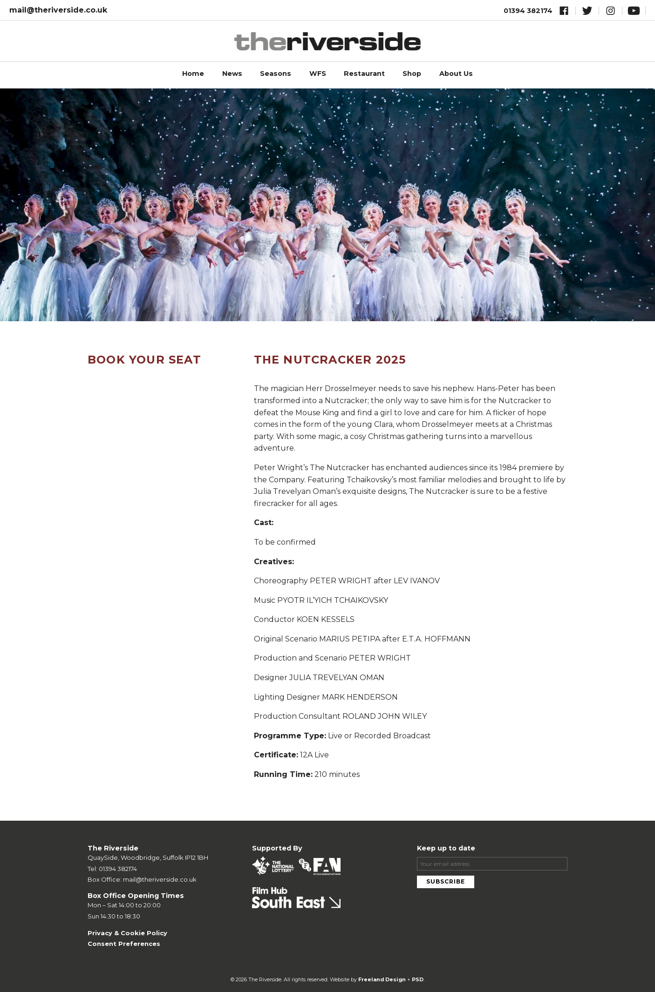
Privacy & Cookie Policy (127, 933)
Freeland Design (382, 980)
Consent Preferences (124, 943)
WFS (317, 73)
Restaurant (364, 73)
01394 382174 (528, 11)
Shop (412, 73)
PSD (417, 980)
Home (193, 73)
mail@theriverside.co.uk (58, 10)
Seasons (275, 73)
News (232, 73)
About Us (456, 73)
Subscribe (445, 881)
